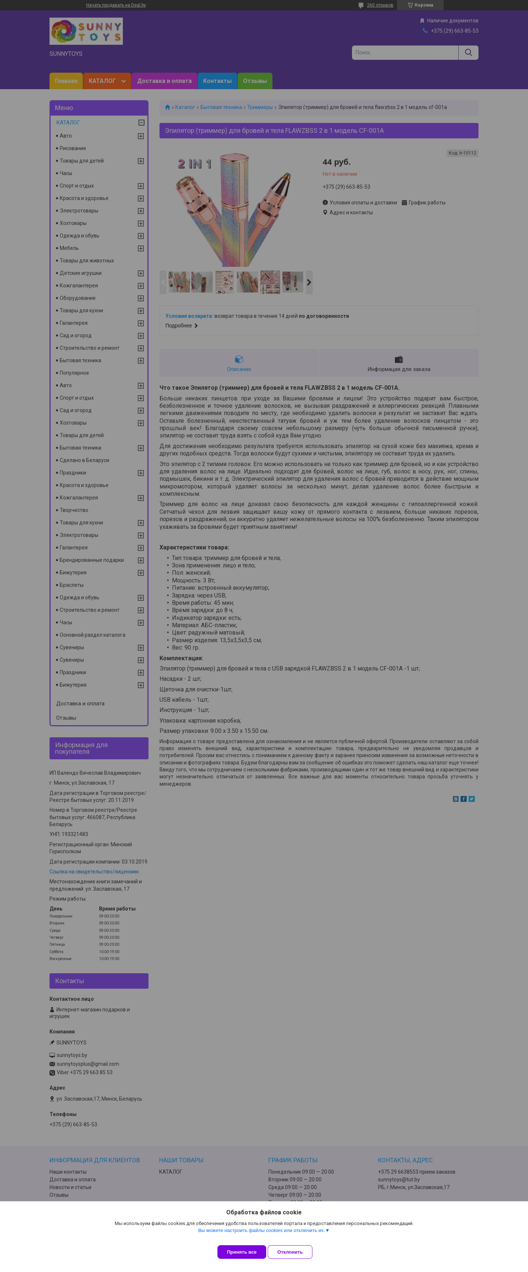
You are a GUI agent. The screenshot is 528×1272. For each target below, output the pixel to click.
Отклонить (295, 1252)
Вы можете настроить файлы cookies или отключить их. (261, 1236)
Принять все (242, 1252)
